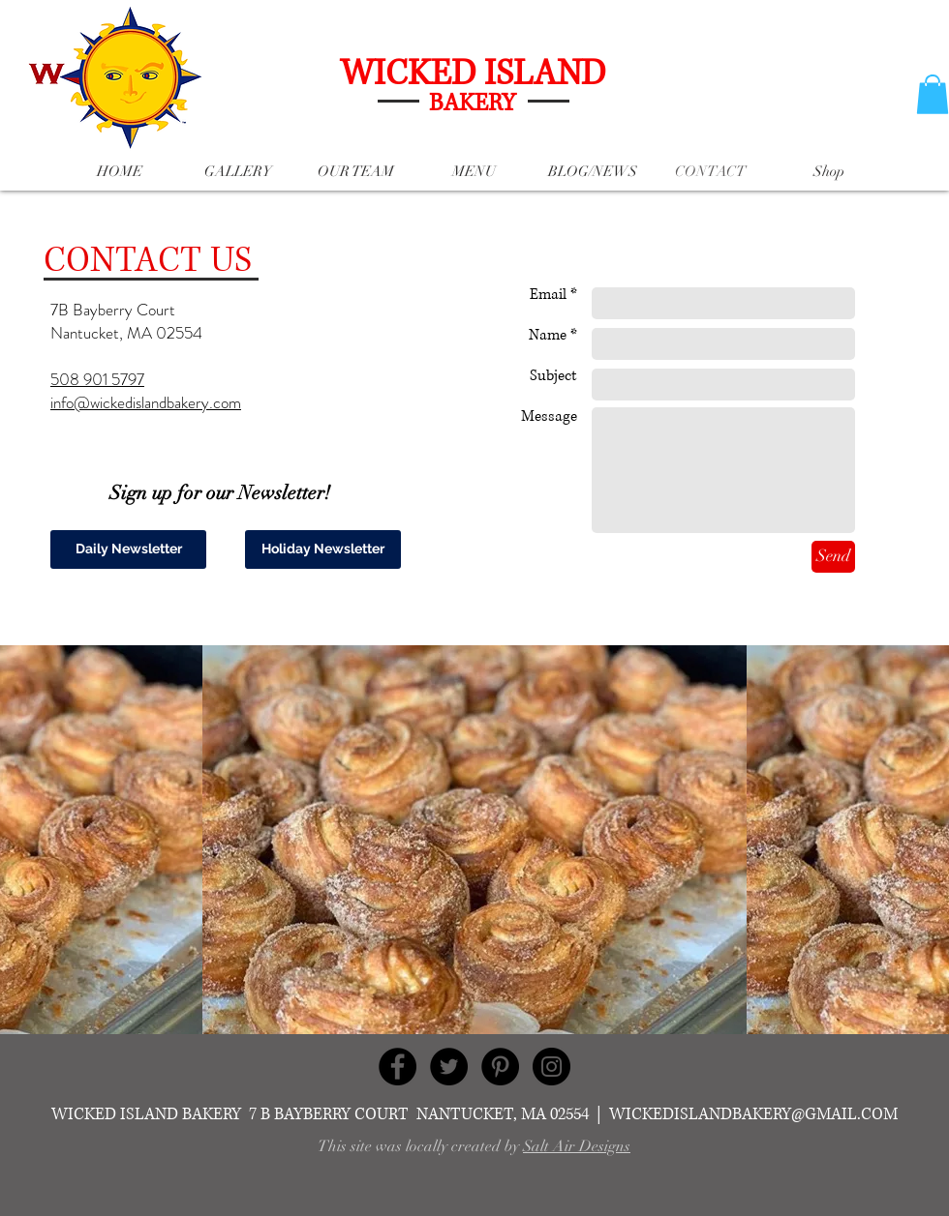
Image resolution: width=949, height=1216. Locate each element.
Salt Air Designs (576, 1146)
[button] (932, 94)
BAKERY (472, 103)
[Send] (833, 557)
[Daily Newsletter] (128, 549)
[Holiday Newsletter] (323, 549)
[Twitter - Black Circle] (449, 1066)
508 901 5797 (97, 379)
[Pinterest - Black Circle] (500, 1066)
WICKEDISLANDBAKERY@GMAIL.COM (753, 1114)
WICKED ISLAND (472, 74)
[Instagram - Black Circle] (551, 1066)
